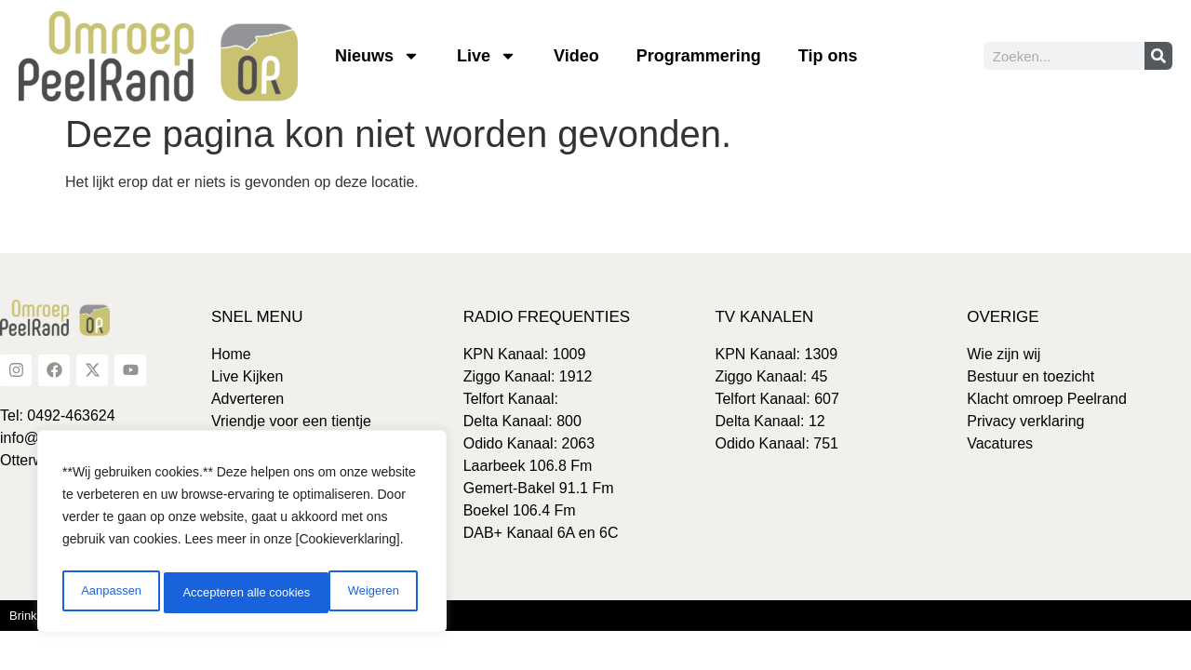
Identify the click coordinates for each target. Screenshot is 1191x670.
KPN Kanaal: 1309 (776, 354)
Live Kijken (247, 376)
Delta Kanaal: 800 (522, 421)
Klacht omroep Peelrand (1047, 399)
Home (231, 354)
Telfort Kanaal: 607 (776, 399)
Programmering (698, 56)
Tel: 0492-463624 (57, 415)
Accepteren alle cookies (339, 592)
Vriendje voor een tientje (291, 421)
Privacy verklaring (1025, 421)
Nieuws (377, 56)
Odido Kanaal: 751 (776, 443)
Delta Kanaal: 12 (769, 421)
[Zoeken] (1158, 56)
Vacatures (1000, 443)
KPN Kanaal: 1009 (524, 354)
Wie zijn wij (1003, 354)
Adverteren (247, 399)
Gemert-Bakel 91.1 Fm (538, 488)
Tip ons (828, 56)
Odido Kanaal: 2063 (529, 443)
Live (486, 56)
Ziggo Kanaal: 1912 (528, 376)
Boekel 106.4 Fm (519, 510)
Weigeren (206, 592)
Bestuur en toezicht (1030, 376)
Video (576, 56)
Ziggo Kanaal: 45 (771, 376)
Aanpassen (108, 592)
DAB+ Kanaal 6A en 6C (541, 533)
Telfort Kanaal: (510, 399)
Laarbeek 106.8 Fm (528, 466)
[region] (242, 535)
